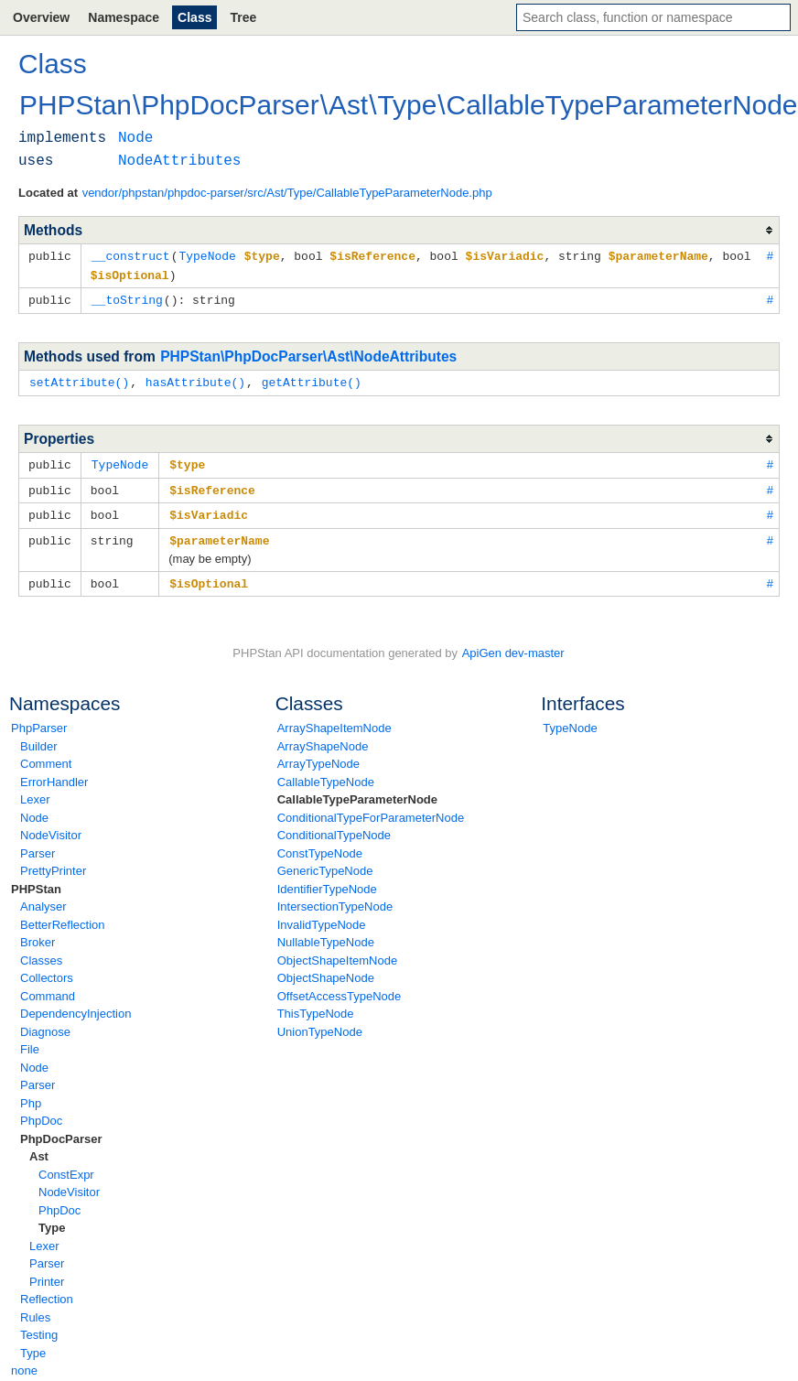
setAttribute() (79, 379)
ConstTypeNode (319, 845)
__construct (131, 255)
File (29, 1041)
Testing (39, 1326)
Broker (37, 934)
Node (34, 809)
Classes (41, 952)
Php (30, 1095)
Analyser (43, 898)
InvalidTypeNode (321, 916)
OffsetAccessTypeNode (339, 988)
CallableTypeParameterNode (357, 791)
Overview (41, 17)
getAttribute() (311, 379)
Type (51, 1219)
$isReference (212, 485)
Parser (37, 845)
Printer (46, 1273)
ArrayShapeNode (323, 738)
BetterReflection (62, 916)
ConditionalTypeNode (334, 827)
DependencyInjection (75, 1005)
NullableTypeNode (325, 934)
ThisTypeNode (315, 1005)
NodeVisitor (50, 827)
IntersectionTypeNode (335, 898)
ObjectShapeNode (325, 969)
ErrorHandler (54, 774)
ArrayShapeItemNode (334, 720)
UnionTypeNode (319, 1023)
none (24, 1362)
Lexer (35, 791)
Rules (35, 1309)
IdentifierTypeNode (327, 881)
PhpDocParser (61, 1131)
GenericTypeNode (325, 862)
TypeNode (570, 720)
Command (47, 988)
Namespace (123, 17)
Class (194, 17)
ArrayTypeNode (318, 755)
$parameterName (219, 533)
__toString (127, 297)
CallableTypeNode (325, 774)
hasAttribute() (195, 379)
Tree (243, 17)
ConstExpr (66, 1166)
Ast (39, 1148)
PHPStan (36, 881)
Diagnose (45, 1023)
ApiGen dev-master (513, 645)
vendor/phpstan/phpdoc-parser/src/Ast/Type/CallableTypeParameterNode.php (287, 193)
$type (187, 460)
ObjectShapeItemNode (337, 952)
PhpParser (39, 720)
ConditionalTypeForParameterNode (371, 809)
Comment (45, 755)
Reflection (46, 1291)
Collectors (46, 969)
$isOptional (208, 575)
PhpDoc (41, 1112)
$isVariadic (208, 509)
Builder (38, 738)
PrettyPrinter (53, 862)
